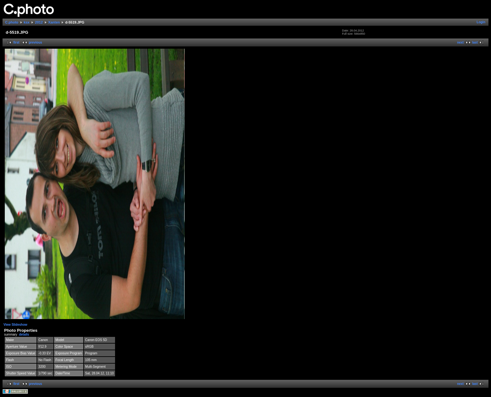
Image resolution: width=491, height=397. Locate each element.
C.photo (11, 22)
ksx (27, 22)
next (460, 42)
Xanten (54, 22)
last (475, 42)
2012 (39, 22)
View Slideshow (15, 324)
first (16, 42)
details (24, 334)
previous (35, 42)
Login (481, 22)
